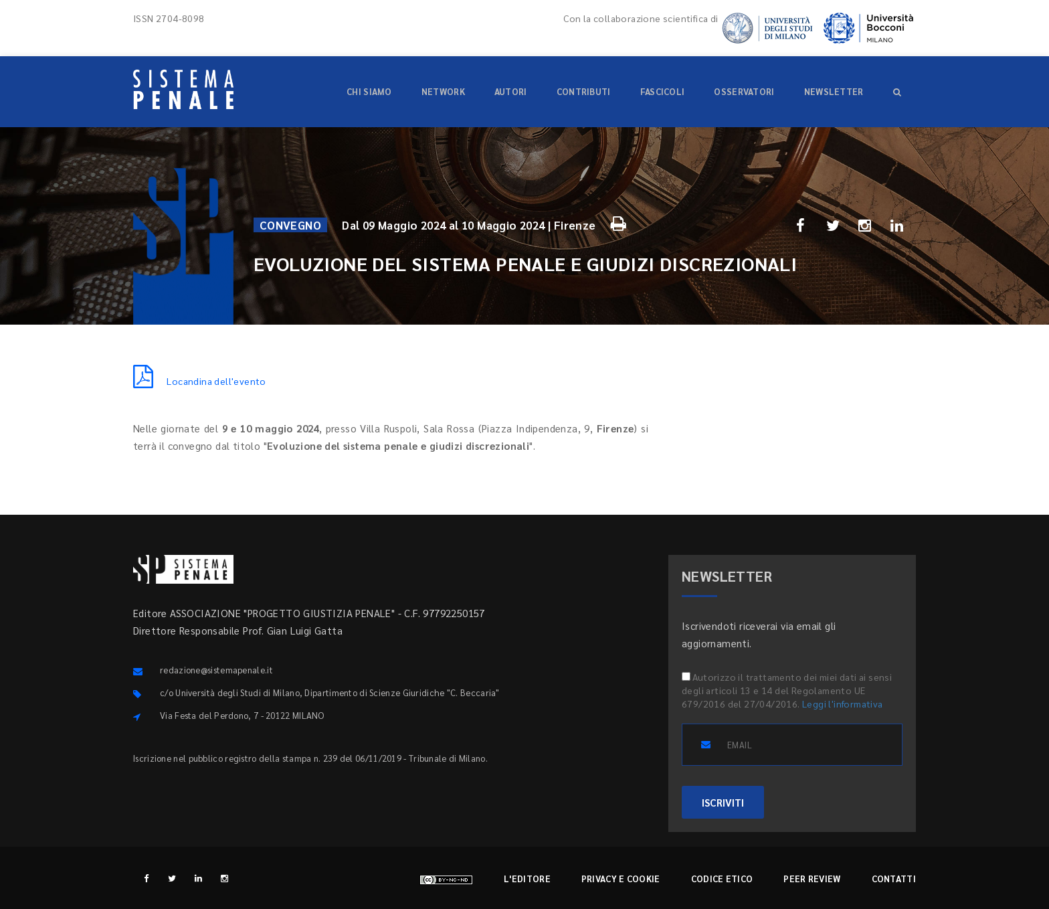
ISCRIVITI (723, 802)
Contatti (894, 878)
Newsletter (834, 91)
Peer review (811, 878)
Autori (510, 91)
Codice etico (722, 878)
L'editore (527, 878)
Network (443, 91)
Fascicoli (662, 91)
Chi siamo (369, 91)
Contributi (584, 91)
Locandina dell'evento (199, 381)
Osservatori (744, 91)
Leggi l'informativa (842, 703)
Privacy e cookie (620, 878)
